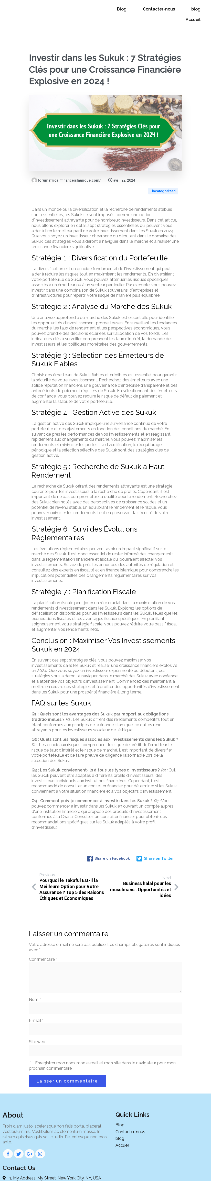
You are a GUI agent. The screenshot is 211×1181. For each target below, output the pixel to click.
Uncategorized (163, 175)
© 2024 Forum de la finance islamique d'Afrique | (88, 1173)
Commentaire (43, 946)
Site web (37, 1029)
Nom (35, 987)
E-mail (36, 1008)
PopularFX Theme (151, 1173)
